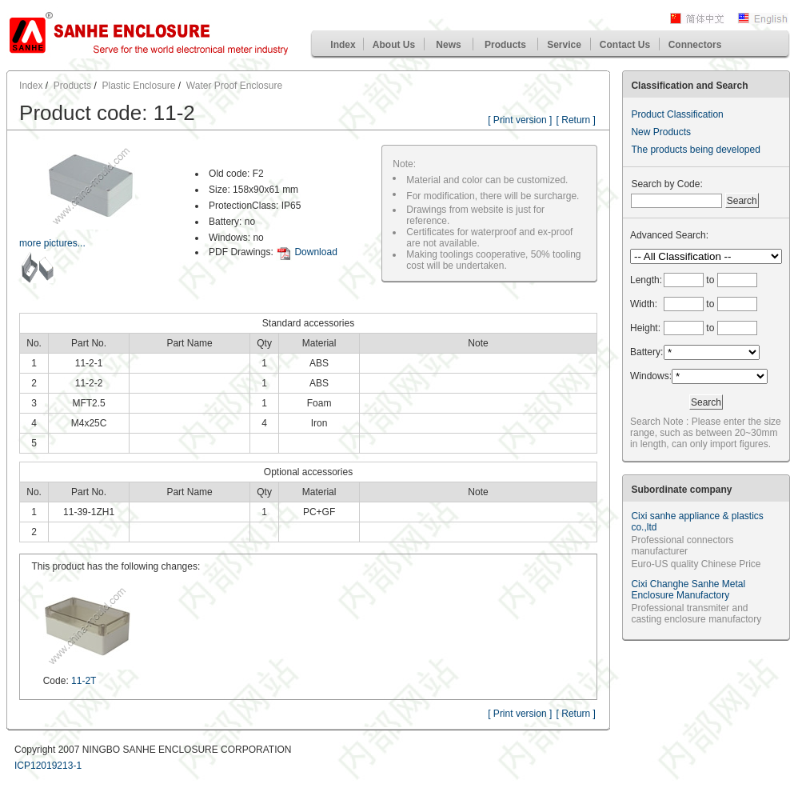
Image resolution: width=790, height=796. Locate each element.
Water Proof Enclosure (234, 85)
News (448, 44)
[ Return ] (576, 120)
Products (505, 44)
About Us (394, 44)
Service (564, 44)
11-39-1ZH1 (88, 512)
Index (342, 44)
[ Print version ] (520, 120)
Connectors (695, 44)
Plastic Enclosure (138, 85)
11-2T (83, 680)
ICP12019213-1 (48, 765)
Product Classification (677, 114)
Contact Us (625, 44)
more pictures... (52, 243)
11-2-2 (89, 383)
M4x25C (89, 423)
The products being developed (695, 149)
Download (315, 252)
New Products (661, 132)
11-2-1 (89, 363)
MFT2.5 (88, 403)
